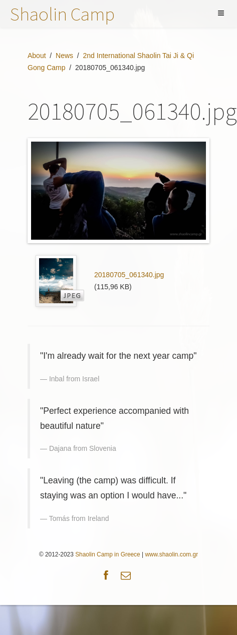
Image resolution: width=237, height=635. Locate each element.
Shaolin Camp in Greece (107, 554)
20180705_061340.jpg (129, 275)
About (37, 56)
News (64, 56)
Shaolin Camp (62, 14)
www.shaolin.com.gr (171, 554)
